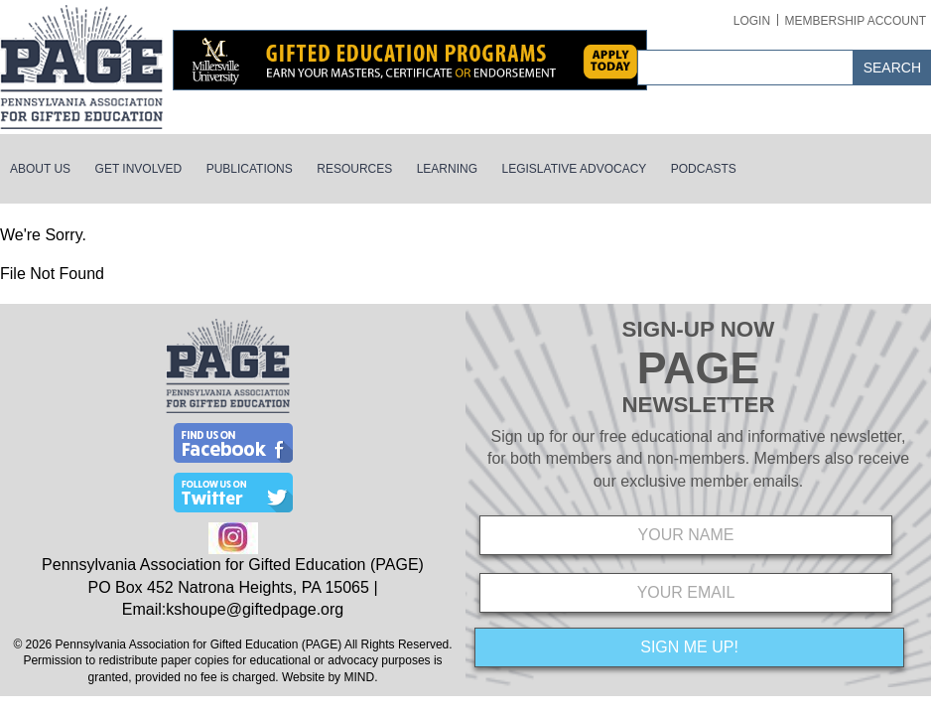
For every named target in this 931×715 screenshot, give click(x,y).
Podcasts (703, 169)
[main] (465, 254)
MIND (358, 677)
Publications (249, 169)
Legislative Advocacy (574, 169)
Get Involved (139, 169)
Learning (447, 169)
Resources (354, 169)
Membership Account (855, 21)
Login (751, 21)
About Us (40, 169)
